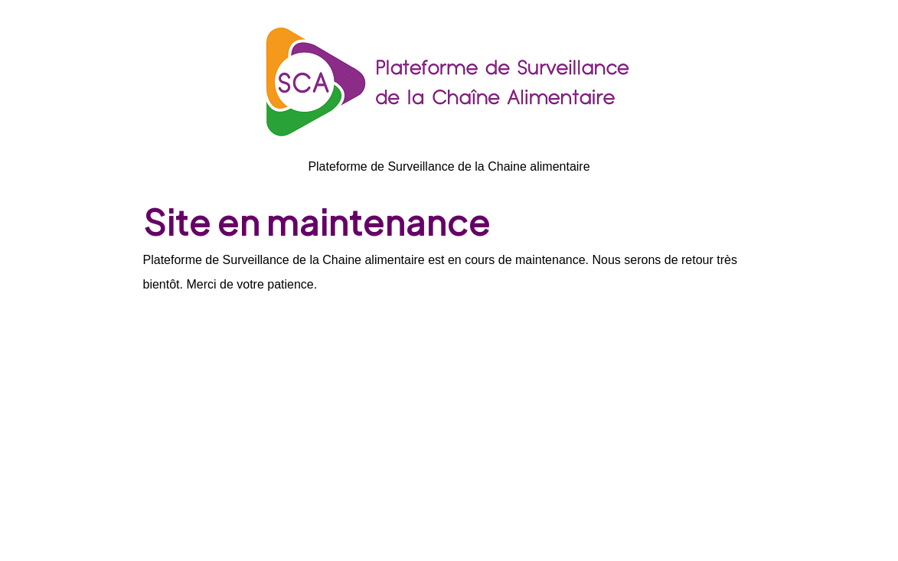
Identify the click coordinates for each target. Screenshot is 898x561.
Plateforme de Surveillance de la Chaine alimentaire (448, 166)
